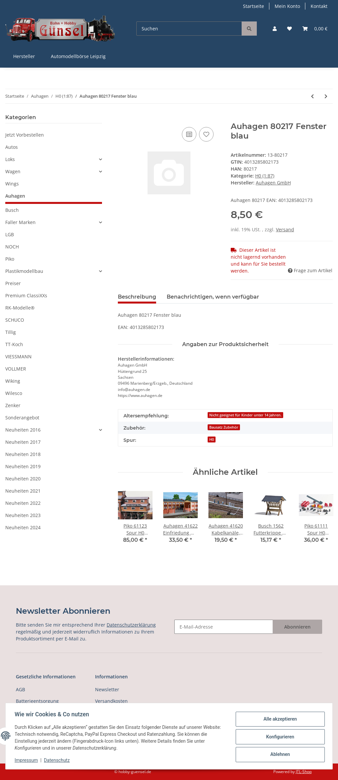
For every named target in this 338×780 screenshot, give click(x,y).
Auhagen (15, 196)
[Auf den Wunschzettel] (206, 134)
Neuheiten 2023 (23, 515)
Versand (285, 229)
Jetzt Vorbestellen (24, 135)
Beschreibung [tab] (137, 297)
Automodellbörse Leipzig (78, 56)
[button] (274, 28)
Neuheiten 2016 (23, 430)
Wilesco (13, 393)
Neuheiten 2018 (23, 454)
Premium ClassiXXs (26, 295)
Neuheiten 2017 (23, 442)
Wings (12, 183)
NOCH (12, 247)
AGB (20, 689)
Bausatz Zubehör (223, 427)
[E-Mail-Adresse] (223, 627)
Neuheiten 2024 (23, 527)
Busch (12, 210)
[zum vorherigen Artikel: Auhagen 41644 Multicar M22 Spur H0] (312, 96)
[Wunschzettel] (289, 28)
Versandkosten (111, 701)
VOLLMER (15, 369)
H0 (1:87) (264, 176)
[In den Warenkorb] (123, 118)
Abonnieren (297, 627)
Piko (9, 259)
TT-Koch (14, 344)
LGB (9, 234)
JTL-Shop (304, 771)
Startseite (253, 6)
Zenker (12, 405)
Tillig (10, 332)
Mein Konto (287, 6)
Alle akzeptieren (278, 719)
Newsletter (107, 689)
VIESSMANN (18, 356)
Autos (11, 147)
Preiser (13, 283)
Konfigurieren (278, 736)
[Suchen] (189, 28)
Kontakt (319, 6)
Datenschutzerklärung (131, 625)
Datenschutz (58, 760)
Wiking (12, 381)
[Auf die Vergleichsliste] (189, 134)
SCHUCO (14, 320)
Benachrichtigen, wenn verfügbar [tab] (213, 297)
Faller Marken (20, 222)
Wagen (12, 171)
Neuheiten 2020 (23, 478)
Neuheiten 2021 (23, 491)
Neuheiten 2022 (23, 503)
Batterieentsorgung (37, 701)
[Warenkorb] (315, 28)
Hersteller (24, 56)
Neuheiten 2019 (23, 466)
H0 (211, 439)
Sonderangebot (22, 417)
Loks (10, 159)
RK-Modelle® (20, 308)
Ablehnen (278, 754)
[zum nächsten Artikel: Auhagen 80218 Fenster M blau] (326, 96)
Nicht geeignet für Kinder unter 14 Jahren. (245, 415)
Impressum (27, 760)
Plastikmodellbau (24, 271)
